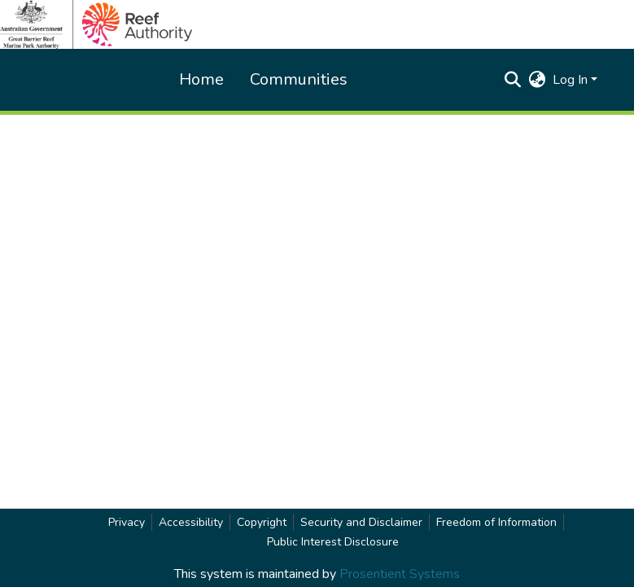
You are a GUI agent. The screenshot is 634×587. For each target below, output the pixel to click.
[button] (513, 80)
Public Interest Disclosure (333, 542)
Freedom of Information (496, 522)
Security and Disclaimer (361, 522)
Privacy (126, 522)
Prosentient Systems (399, 574)
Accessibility (191, 522)
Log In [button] (572, 80)
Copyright (261, 522)
